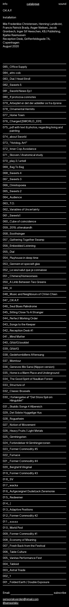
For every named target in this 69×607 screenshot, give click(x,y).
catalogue (33, 4)
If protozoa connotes (19, 97)
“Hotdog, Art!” (15, 143)
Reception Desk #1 (18, 331)
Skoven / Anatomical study (23, 155)
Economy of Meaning (19, 540)
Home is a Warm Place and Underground (31, 373)
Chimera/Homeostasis (20, 276)
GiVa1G (11, 349)
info (5, 4)
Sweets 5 (12, 85)
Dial (8, 252)
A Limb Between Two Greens (24, 282)
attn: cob (12, 73)
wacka (10, 485)
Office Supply (15, 67)
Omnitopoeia (14, 185)
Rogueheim (13, 419)
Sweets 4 (12, 173)
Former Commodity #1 (20, 534)
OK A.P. (11, 300)
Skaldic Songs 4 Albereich (22, 407)
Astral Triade (14, 570)
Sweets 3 (12, 179)
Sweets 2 (12, 191)
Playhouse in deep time (20, 258)
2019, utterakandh (17, 228)
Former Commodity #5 (20, 449)
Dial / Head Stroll (16, 79)
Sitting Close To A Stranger (23, 312)
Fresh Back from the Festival (24, 546)
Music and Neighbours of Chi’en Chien (30, 294)
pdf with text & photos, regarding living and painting (33, 129)
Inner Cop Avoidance (19, 149)
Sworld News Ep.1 (17, 91)
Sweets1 (11, 216)
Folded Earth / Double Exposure (26, 582)
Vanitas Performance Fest (22, 558)
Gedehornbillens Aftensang (23, 355)
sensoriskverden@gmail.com (21, 599)
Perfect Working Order (20, 318)
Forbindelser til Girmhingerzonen (26, 443)
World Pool (13, 528)
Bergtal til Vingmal (17, 467)
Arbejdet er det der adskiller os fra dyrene (32, 103)
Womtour (12, 361)
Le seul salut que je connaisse (25, 270)
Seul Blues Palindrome (20, 306)
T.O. (9, 203)
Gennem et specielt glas (21, 264)
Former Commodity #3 (20, 473)
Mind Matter (14, 337)
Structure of (14, 385)
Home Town (14, 115)
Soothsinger (14, 234)
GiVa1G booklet (16, 343)
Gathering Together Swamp (23, 240)
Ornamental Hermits (19, 109)
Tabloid (11, 564)
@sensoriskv (10, 603)
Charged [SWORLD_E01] (22, 121)
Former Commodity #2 (20, 516)
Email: (6, 593)
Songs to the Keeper (19, 325)
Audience (12, 197)
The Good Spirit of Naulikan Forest (28, 379)
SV (8, 479)
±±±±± (10, 522)
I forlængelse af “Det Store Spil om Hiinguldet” (27, 399)
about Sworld (14, 137)
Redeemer (13, 497)
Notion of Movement (19, 425)
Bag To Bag (13, 167)
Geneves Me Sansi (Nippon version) (28, 367)
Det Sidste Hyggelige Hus (22, 413)
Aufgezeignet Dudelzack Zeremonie (29, 491)
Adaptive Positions (18, 510)
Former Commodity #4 (20, 461)
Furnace (11, 455)
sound (62, 4)
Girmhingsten (14, 437)
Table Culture (14, 552)
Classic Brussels (16, 391)
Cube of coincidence (19, 222)
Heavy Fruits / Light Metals (23, 431)
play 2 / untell (14, 161)
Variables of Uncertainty (21, 210)
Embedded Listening (19, 246)
